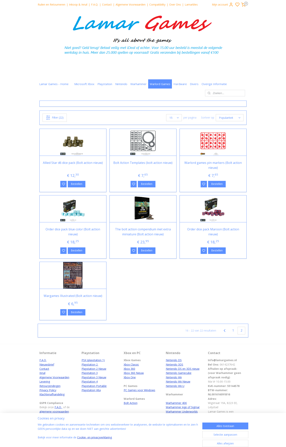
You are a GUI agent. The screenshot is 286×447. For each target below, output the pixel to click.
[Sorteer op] (229, 117)
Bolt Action (130, 403)
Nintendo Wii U (175, 386)
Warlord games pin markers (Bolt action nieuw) (213, 165)
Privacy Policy (47, 390)
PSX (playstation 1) (93, 360)
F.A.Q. (94, 4)
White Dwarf (173, 416)
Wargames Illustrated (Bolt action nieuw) (73, 296)
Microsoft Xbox (84, 84)
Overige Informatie (214, 84)
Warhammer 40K (176, 403)
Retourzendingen (49, 386)
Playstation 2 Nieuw (94, 369)
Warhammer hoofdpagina (182, 424)
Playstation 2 (90, 364)
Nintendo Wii (174, 377)
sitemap (156, 440)
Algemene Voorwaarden (130, 4)
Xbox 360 (129, 369)
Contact (107, 4)
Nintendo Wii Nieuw (178, 381)
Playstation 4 (90, 381)
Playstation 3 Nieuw (94, 377)
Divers (194, 84)
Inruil (42, 373)
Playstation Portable (94, 386)
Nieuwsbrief (46, 364)
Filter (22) (55, 117)
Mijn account (222, 4)
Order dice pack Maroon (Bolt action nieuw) (213, 231)
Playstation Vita (91, 390)
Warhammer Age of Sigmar (183, 407)
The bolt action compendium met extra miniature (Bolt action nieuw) (143, 231)
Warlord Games (160, 84)
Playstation (104, 84)
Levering (44, 381)
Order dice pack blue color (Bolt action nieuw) (73, 231)
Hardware (180, 84)
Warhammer (138, 84)
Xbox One (130, 377)
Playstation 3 (90, 373)
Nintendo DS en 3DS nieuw (182, 369)
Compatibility (157, 4)
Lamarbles (191, 4)
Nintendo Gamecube (178, 373)
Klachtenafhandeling (52, 394)
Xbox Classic (131, 364)
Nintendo (121, 84)
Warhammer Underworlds (182, 411)
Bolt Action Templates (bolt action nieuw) (142, 163)
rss (163, 440)
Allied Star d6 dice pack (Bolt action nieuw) (73, 163)
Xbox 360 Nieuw (134, 373)
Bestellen (76, 184)
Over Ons (175, 4)
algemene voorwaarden (54, 411)
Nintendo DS (174, 360)
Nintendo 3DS (174, 364)
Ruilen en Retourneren (51, 4)
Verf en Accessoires (178, 420)
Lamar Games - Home (54, 84)
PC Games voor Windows (139, 390)
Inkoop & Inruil (78, 4)
